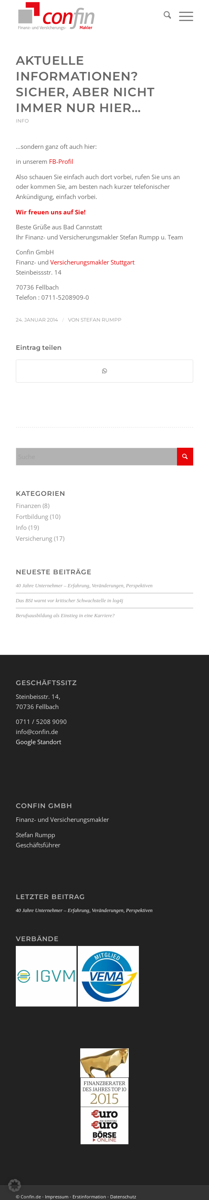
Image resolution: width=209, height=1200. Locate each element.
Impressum (56, 1197)
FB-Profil (61, 161)
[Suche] (163, 16)
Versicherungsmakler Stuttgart (92, 262)
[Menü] (182, 16)
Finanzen (28, 506)
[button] (14, 1185)
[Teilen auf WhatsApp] (104, 371)
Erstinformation (89, 1197)
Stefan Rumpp (101, 320)
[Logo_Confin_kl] (87, 16)
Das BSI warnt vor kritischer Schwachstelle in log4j (69, 600)
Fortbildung (32, 516)
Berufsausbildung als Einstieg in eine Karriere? (65, 615)
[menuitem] (163, 16)
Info (22, 121)
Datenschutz (123, 1197)
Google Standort (38, 742)
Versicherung (34, 538)
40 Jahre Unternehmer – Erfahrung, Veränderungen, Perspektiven (84, 585)
